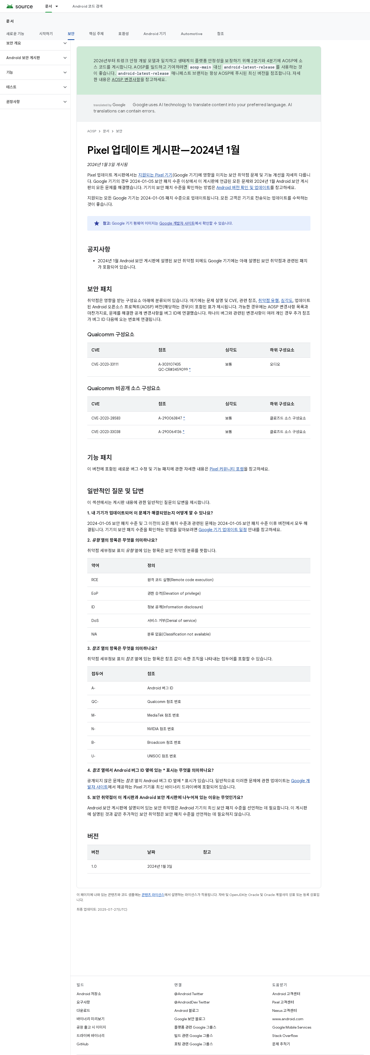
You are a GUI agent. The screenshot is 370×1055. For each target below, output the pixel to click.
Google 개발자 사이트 (177, 223)
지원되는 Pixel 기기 (155, 175)
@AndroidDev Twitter (192, 1002)
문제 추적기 (281, 1044)
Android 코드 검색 (87, 6)
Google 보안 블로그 (189, 1019)
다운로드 (83, 1010)
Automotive (192, 33)
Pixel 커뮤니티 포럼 (227, 469)
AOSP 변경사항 (126, 79)
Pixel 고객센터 (283, 1002)
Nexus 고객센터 (284, 1010)
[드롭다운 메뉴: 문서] (59, 6)
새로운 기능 (15, 33)
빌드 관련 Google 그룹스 (193, 1035)
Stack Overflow (285, 1035)
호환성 (123, 33)
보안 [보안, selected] (71, 33)
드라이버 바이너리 (91, 1035)
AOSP (91, 131)
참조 (220, 33)
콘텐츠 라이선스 (153, 895)
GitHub (82, 1044)
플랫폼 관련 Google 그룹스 (195, 1027)
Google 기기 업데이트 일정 (223, 529)
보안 (119, 131)
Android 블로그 (186, 1010)
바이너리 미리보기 (91, 1019)
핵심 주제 (96, 33)
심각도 (287, 300)
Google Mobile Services (291, 1027)
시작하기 (46, 33)
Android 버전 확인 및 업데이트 (243, 187)
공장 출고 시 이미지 (91, 1027)
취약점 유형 (268, 300)
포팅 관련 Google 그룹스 (193, 1044)
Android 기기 (154, 33)
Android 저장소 (89, 993)
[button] (31, 43)
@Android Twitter (188, 993)
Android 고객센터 (286, 993)
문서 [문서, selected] (48, 6)
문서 (10, 21)
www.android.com (287, 1019)
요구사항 (83, 1002)
